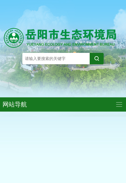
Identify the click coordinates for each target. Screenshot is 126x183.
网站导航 (15, 104)
